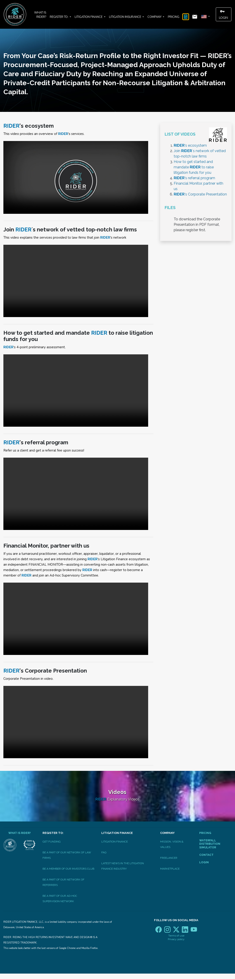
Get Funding (52, 841)
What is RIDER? (40, 15)
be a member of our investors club (68, 868)
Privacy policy (176, 939)
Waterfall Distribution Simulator (209, 844)
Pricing (173, 17)
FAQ (103, 852)
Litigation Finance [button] (89, 17)
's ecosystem (190, 145)
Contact (206, 855)
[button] (205, 16)
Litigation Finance (114, 841)
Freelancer (168, 857)
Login (223, 14)
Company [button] (154, 17)
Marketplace (170, 868)
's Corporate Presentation (200, 194)
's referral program (194, 178)
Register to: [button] (59, 17)
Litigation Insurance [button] (125, 17)
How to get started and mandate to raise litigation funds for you (194, 167)
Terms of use (176, 935)
